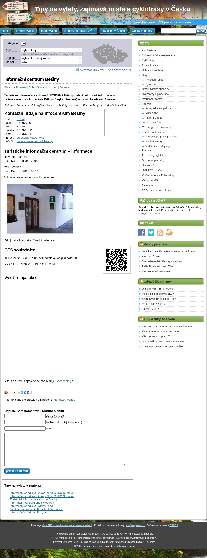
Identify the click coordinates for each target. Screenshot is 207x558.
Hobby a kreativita (152, 70)
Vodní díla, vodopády (157, 146)
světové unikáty (92, 70)
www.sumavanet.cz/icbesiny (35, 141)
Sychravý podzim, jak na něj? (159, 298)
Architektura (149, 50)
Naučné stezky (154, 141)
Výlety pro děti (150, 180)
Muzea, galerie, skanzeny (156, 127)
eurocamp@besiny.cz (30, 137)
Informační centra (64, 399)
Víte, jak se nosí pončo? (156, 336)
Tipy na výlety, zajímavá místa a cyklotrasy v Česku (112, 9)
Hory (144, 75)
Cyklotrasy (148, 60)
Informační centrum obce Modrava (32, 509)
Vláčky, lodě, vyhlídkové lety (158, 175)
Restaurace (148, 150)
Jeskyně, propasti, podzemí (161, 136)
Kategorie (12, 43)
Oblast (10, 62)
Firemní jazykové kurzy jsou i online (162, 346)
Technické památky (153, 160)
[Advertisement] (119, 122)
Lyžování (150, 84)
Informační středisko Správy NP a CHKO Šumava (42, 499)
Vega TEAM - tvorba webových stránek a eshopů (67, 532)
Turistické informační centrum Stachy (34, 506)
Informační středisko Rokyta (28, 519)
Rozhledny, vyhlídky (153, 155)
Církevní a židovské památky (158, 55)
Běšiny (21, 119)
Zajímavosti (148, 185)
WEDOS (173, 532)
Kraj (8, 49)
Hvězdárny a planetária (155, 94)
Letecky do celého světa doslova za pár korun (168, 251)
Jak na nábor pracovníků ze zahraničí (163, 341)
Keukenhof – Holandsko (156, 271)
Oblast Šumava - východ (43, 87)
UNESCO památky (153, 170)
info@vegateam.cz (149, 213)
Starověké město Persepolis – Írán (162, 261)
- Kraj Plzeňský (18, 87)
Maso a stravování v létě (156, 303)
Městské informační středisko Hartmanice (36, 515)
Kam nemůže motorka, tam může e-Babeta (167, 326)
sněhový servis (119, 70)
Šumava (64, 87)
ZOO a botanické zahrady (157, 190)
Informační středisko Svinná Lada (31, 512)
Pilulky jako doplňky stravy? (158, 293)
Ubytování (148, 165)
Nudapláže (151, 113)
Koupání (147, 104)
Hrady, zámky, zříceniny (155, 88)
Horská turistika (154, 79)
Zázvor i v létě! (150, 308)
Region (10, 57)
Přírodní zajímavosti (153, 132)
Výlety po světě (155, 244)
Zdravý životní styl (158, 281)
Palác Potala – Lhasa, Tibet (158, 266)
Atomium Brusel (151, 256)
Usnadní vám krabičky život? (158, 288)
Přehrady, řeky (153, 117)
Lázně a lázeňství (152, 122)
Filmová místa (150, 65)
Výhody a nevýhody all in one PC (161, 331)
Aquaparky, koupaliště (158, 108)
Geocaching (63, 381)
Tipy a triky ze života (159, 319)
